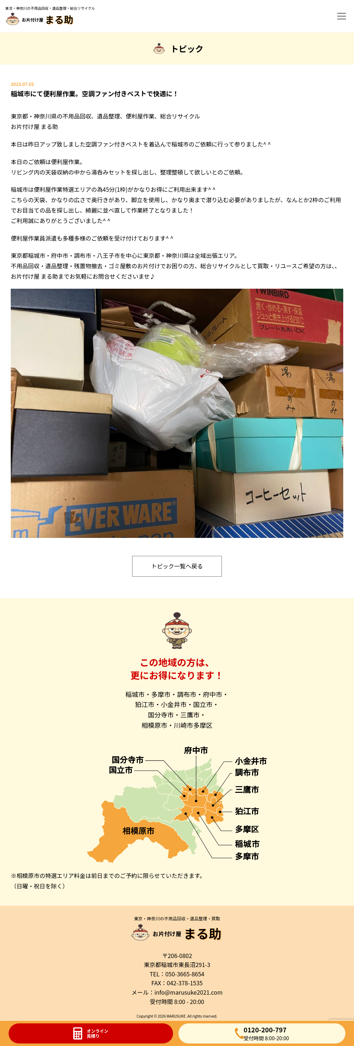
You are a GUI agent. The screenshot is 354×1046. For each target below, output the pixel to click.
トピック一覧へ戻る (177, 566)
